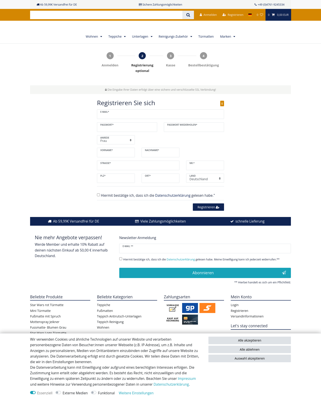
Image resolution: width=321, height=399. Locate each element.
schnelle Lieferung (250, 231)
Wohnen (92, 46)
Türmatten (206, 46)
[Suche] (188, 15)
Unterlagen (140, 46)
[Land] (250, 15)
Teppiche (115, 46)
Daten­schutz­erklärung (171, 384)
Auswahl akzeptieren (250, 358)
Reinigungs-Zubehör (174, 46)
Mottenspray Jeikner (45, 332)
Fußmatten (105, 320)
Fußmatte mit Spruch (45, 326)
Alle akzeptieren (249, 340)
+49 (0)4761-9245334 (271, 4)
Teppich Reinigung (110, 332)
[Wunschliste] (259, 15)
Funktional (106, 393)
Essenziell (45, 393)
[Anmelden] (208, 15)
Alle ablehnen (250, 349)
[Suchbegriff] (106, 15)
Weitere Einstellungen (136, 393)
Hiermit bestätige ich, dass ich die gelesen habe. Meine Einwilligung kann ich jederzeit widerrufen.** (201, 269)
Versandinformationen (247, 326)
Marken (226, 46)
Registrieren (208, 217)
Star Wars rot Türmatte (47, 315)
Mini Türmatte (40, 320)
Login (235, 315)
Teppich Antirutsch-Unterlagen (119, 326)
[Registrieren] (233, 15)
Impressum (187, 378)
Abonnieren (239, 282)
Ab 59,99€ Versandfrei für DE (76, 231)
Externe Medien (75, 393)
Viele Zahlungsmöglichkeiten (163, 231)
